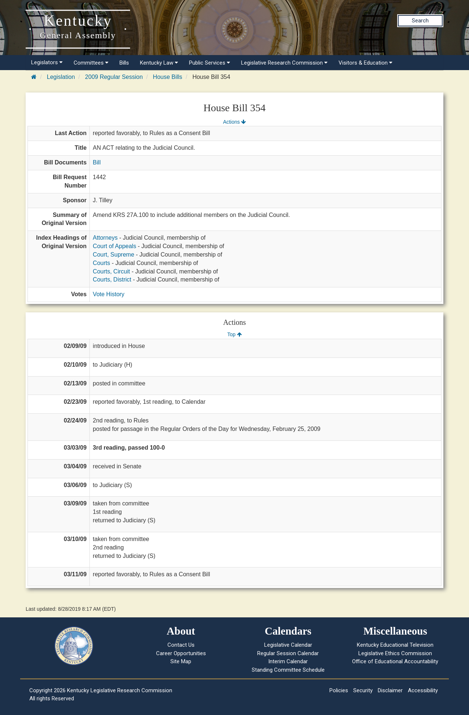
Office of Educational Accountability (395, 661)
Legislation (61, 77)
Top (234, 334)
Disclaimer (390, 690)
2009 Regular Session (114, 77)
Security (363, 690)
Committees (91, 62)
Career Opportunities (181, 653)
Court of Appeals (114, 246)
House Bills (167, 77)
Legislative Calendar (288, 645)
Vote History (108, 294)
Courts (101, 263)
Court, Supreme (113, 254)
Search (420, 20)
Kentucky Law (159, 62)
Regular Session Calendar (288, 653)
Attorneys (105, 238)
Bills (124, 62)
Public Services (209, 62)
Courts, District (112, 279)
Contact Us (181, 645)
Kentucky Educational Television (395, 645)
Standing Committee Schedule (288, 670)
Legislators (47, 62)
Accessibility (423, 690)
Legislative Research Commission (284, 62)
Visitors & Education (365, 62)
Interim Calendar (288, 661)
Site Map (180, 661)
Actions (234, 122)
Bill (96, 162)
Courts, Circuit (111, 271)
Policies (338, 690)
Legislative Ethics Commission (395, 653)
